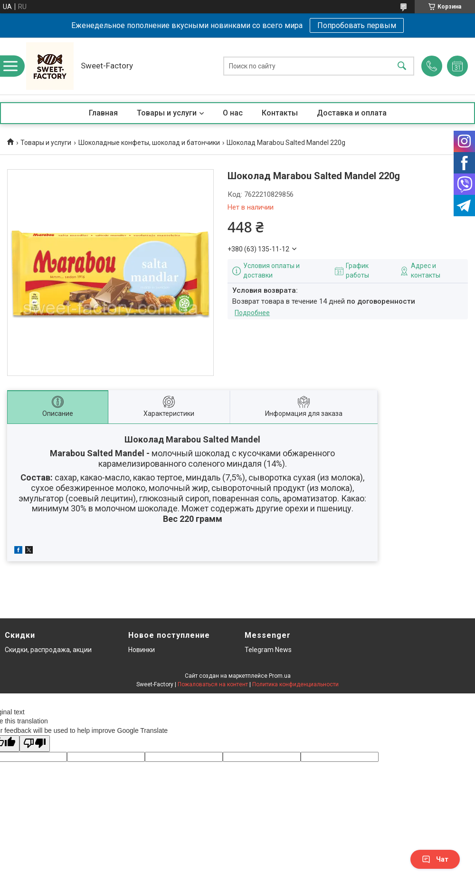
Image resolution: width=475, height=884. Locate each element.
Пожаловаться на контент (213, 684)
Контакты (280, 112)
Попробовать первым (356, 25)
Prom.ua (280, 676)
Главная (103, 112)
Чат (435, 859)
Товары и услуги (167, 112)
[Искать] (401, 66)
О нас (233, 112)
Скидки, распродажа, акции (48, 649)
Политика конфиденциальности (295, 684)
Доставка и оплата (352, 112)
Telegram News (268, 649)
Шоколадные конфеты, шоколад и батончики (149, 142)
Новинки (141, 649)
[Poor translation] (34, 743)
